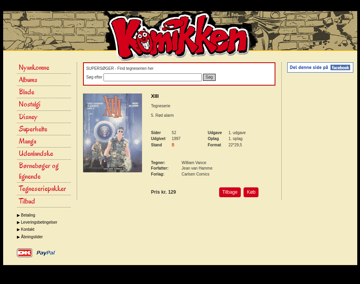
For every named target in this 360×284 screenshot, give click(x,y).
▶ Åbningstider (30, 237)
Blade (26, 92)
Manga (27, 141)
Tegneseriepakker (42, 188)
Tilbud (27, 201)
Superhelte (33, 129)
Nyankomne (34, 67)
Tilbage (230, 192)
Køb (251, 192)
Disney (28, 116)
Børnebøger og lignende (39, 171)
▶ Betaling (26, 215)
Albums (28, 79)
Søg (209, 77)
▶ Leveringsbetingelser (37, 222)
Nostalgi (30, 104)
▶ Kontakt (26, 229)
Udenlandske (36, 153)
